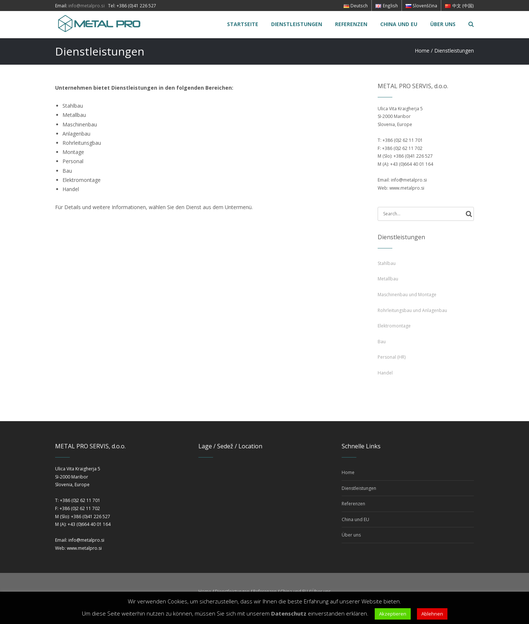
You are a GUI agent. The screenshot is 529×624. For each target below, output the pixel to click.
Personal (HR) (392, 357)
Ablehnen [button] (432, 613)
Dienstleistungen (359, 488)
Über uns (351, 535)
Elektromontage (394, 326)
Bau (382, 341)
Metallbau (388, 279)
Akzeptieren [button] (392, 613)
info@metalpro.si (86, 5)
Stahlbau (387, 263)
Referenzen (353, 504)
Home (422, 50)
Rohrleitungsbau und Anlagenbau (412, 310)
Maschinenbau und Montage (407, 294)
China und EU (355, 519)
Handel (385, 373)
